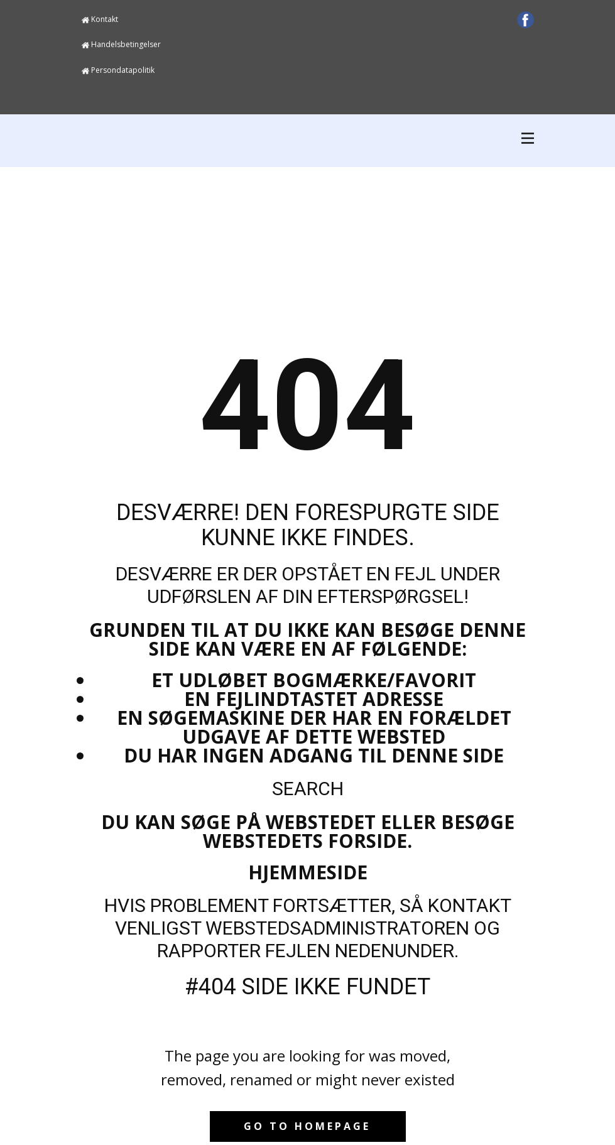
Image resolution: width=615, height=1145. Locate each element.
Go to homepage (307, 1126)
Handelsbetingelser (121, 44)
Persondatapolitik (118, 70)
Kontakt (100, 19)
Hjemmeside (307, 872)
